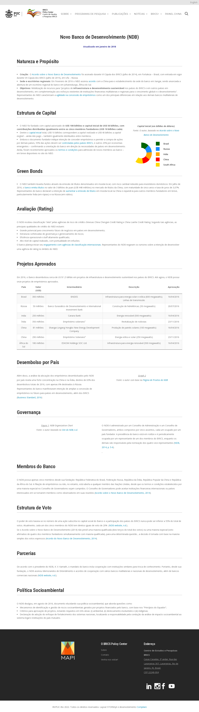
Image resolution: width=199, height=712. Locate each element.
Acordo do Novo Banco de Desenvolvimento (68, 538)
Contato (105, 654)
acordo (92, 81)
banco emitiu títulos (34, 187)
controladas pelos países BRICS (77, 142)
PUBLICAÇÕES (121, 13)
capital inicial (35, 132)
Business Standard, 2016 (29, 397)
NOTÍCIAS (141, 13)
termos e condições (68, 149)
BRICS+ (156, 13)
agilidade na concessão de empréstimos (76, 95)
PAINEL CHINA (173, 14)
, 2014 (147, 492)
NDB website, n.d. (118, 525)
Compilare (142, 707)
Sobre (104, 650)
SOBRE (66, 13)
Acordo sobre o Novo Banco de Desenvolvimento (56, 74)
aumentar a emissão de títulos (81, 191)
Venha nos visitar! (109, 659)
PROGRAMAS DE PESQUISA (92, 13)
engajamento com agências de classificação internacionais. (72, 244)
